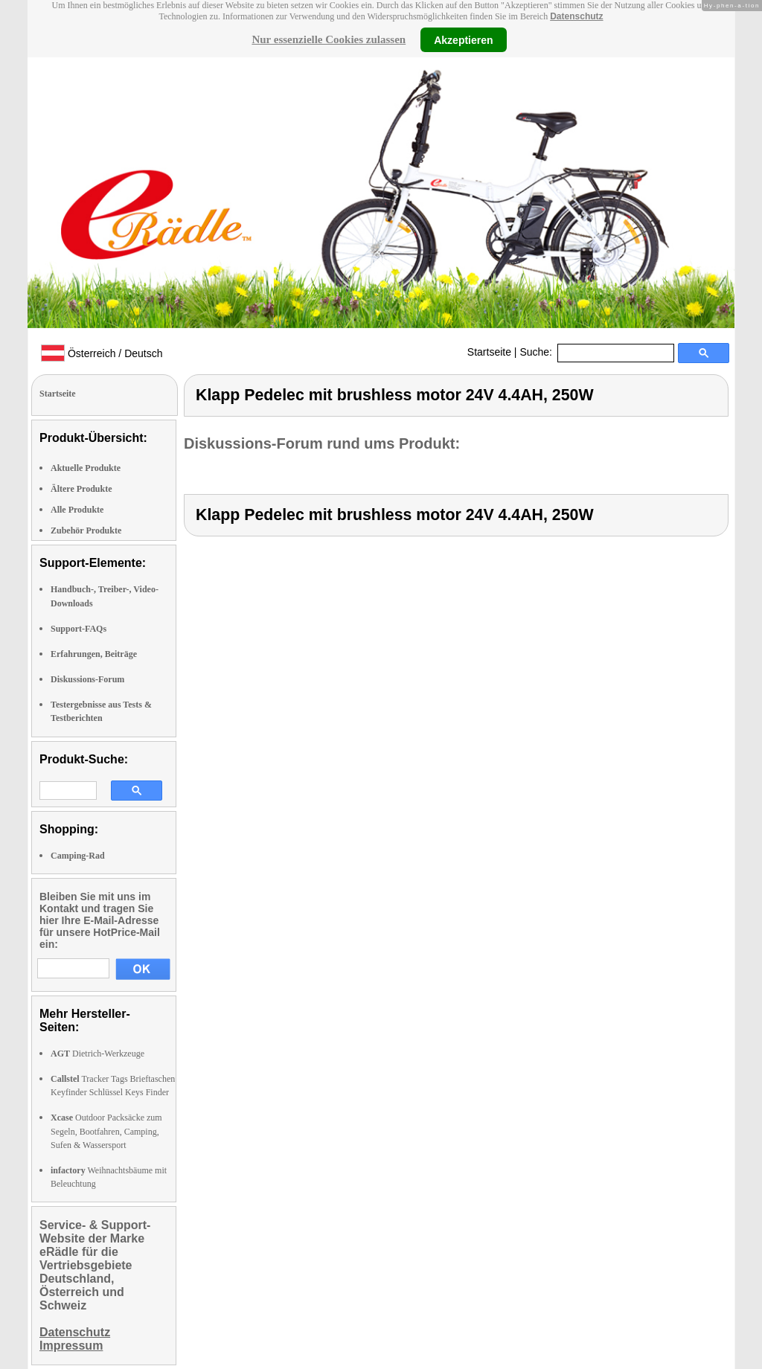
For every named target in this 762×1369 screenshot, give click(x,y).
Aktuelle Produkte (86, 468)
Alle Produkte (77, 509)
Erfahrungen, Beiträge (94, 654)
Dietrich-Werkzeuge (97, 1053)
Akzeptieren (463, 39)
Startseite (489, 352)
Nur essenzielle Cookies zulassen (329, 39)
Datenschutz (576, 16)
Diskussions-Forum (87, 679)
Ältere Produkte (81, 489)
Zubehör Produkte (86, 530)
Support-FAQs (78, 628)
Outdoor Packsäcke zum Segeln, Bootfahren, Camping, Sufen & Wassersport (106, 1131)
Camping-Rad (78, 855)
